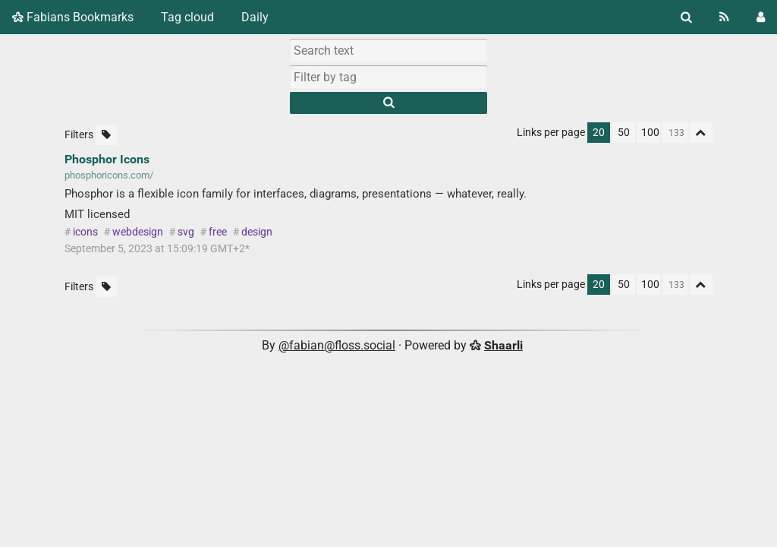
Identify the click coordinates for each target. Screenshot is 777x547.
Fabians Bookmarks (73, 17)
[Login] (760, 17)
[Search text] (388, 50)
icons (85, 232)
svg (186, 232)
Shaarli (503, 345)
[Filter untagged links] (106, 135)
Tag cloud (187, 17)
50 (624, 132)
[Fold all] (701, 132)
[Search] (686, 17)
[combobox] (388, 76)
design (256, 232)
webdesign (137, 232)
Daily (255, 17)
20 (599, 132)
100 (650, 132)
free (218, 232)
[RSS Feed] (724, 17)
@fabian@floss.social (336, 345)
